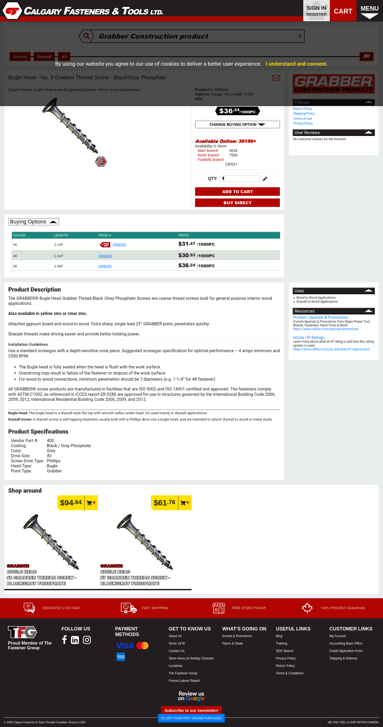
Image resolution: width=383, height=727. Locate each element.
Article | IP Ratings (308, 337)
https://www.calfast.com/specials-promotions (326, 329)
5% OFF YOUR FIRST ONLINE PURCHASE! (191, 718)
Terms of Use (302, 119)
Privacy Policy (303, 123)
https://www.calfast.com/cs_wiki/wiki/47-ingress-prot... (332, 349)
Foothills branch (211, 159)
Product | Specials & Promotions (320, 317)
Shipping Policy (304, 113)
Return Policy (302, 109)
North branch (208, 155)
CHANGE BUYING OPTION (237, 124)
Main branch (208, 150)
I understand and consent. (297, 64)
